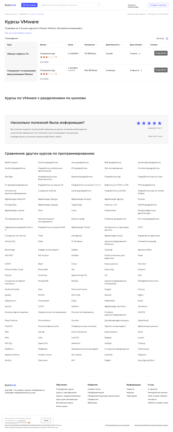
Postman (42, 275)
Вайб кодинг (11, 162)
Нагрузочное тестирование (52, 312)
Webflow (9, 349)
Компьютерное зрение (16, 312)
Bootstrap (10, 250)
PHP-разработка (146, 185)
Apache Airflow (12, 355)
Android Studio (12, 289)
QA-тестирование (114, 168)
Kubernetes (110, 210)
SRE (7, 332)
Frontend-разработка (149, 168)
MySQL (74, 281)
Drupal (108, 289)
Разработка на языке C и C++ (86, 185)
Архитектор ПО (79, 275)
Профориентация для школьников (103, 396)
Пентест (142, 264)
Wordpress (76, 236)
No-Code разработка (148, 219)
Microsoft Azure (79, 289)
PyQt (73, 301)
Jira (73, 269)
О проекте (152, 389)
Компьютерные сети (48, 326)
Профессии (93, 399)
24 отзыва (44, 62)
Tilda (40, 236)
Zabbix (74, 250)
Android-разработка (15, 168)
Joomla (75, 320)
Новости (130, 389)
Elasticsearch (111, 332)
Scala (140, 301)
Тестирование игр (14, 219)
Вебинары (92, 403)
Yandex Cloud (44, 355)
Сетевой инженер (147, 241)
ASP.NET (9, 255)
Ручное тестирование (82, 312)
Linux (74, 210)
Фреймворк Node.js (81, 199)
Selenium (75, 343)
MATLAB (75, 295)
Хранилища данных (148, 326)
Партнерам (132, 396)
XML (7, 338)
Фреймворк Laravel (14, 210)
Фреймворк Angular (48, 205)
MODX (41, 295)
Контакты (152, 399)
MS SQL (8, 343)
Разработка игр (113, 177)
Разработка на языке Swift (51, 227)
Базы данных (111, 264)
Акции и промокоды (133, 5)
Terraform (143, 306)
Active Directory (79, 332)
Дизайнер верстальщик (117, 320)
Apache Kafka (144, 250)
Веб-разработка (113, 162)
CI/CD (41, 306)
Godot (141, 338)
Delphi (108, 360)
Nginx (140, 295)
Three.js (141, 343)
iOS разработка (79, 168)
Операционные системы (84, 326)
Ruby (40, 241)
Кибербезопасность (148, 281)
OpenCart (43, 343)
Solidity (108, 343)
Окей (46, 420)
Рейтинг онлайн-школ (158, 403)
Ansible (75, 255)
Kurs (10, 5)
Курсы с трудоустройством (68, 396)
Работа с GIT (111, 205)
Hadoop (109, 250)
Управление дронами (149, 236)
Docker (141, 199)
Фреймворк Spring (114, 199)
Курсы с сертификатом (66, 392)
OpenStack (143, 320)
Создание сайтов (47, 191)
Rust (40, 210)
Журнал (130, 392)
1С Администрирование (117, 349)
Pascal (8, 275)
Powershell (43, 301)
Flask (140, 255)
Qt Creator (76, 355)
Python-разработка (48, 162)
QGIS (140, 332)
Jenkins (75, 306)
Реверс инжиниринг (48, 250)
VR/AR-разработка (147, 205)
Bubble (108, 338)
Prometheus (44, 320)
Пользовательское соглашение (117, 425)
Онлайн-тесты (94, 389)
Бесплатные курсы (64, 403)
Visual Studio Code (14, 269)
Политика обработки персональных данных (151, 425)
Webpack (42, 349)
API (73, 360)
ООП (140, 227)
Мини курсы (61, 406)
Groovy (141, 289)
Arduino (141, 269)
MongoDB (43, 281)
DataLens (43, 360)
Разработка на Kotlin (115, 191)
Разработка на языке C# (50, 185)
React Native (11, 320)
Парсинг (142, 355)
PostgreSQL (11, 205)
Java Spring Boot (146, 360)
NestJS (108, 295)
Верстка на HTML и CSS (116, 185)
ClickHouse (143, 349)
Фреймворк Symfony (115, 306)
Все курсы (31, 5)
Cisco (74, 264)
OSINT (8, 264)
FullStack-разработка (115, 219)
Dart (40, 289)
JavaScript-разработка (149, 162)
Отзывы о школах (158, 5)
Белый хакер (77, 219)
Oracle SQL (10, 241)
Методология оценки (157, 392)
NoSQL (8, 360)
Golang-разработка (81, 191)
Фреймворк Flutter (80, 227)
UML (40, 338)
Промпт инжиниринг (115, 326)
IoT (106, 275)
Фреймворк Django (48, 199)
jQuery (8, 295)
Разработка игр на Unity (150, 177)
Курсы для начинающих (67, 399)
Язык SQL (109, 269)
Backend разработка (82, 177)
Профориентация (96, 392)
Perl (140, 275)
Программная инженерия (84, 349)
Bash (40, 264)
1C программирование (16, 185)
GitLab (41, 332)
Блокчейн (43, 269)
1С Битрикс (77, 241)
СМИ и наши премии (157, 396)
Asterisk (109, 355)
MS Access (43, 255)
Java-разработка (80, 162)
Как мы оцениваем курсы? (18, 33)
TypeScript (76, 205)
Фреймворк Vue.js (114, 236)
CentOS (75, 338)
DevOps (9, 177)
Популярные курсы (65, 389)
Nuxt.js (8, 306)
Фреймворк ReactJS (15, 199)
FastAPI (9, 326)
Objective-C (10, 301)
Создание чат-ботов (15, 236)
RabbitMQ (110, 301)
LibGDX (141, 312)
